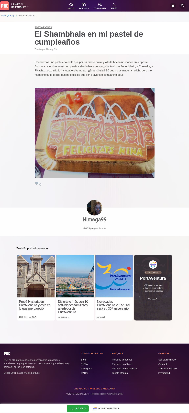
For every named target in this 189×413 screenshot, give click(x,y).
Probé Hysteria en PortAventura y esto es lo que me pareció (34, 305)
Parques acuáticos (122, 364)
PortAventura (43, 27)
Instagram (86, 368)
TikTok (84, 364)
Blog (12, 15)
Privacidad (164, 373)
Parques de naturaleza (124, 368)
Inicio (3, 15)
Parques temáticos (122, 359)
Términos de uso (167, 368)
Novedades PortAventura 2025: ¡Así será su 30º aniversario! (113, 305)
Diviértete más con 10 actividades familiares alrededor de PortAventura (73, 307)
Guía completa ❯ (105, 408)
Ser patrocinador (167, 359)
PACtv (84, 373)
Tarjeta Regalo (120, 373)
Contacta (163, 364)
